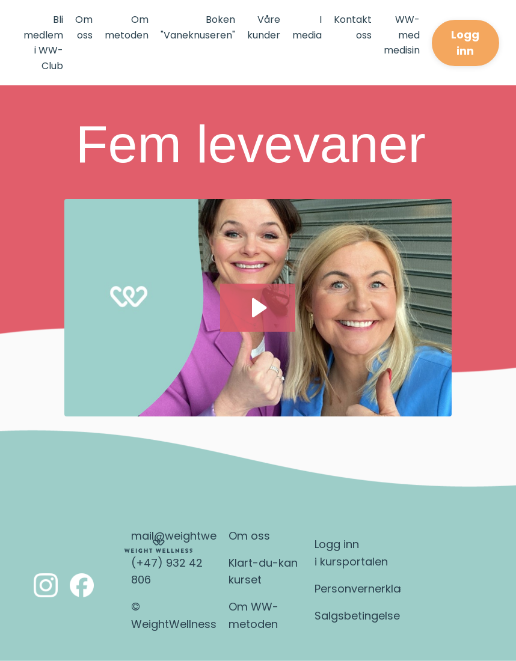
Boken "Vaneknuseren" (198, 27)
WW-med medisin (402, 35)
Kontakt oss (353, 27)
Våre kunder (263, 27)
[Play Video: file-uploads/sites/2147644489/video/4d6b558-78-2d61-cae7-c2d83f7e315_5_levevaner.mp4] (257, 308)
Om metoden (127, 27)
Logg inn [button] (465, 42)
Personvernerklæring (370, 588)
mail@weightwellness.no (196, 535)
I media (307, 27)
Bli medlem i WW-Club (43, 43)
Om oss (84, 27)
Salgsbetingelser (359, 615)
